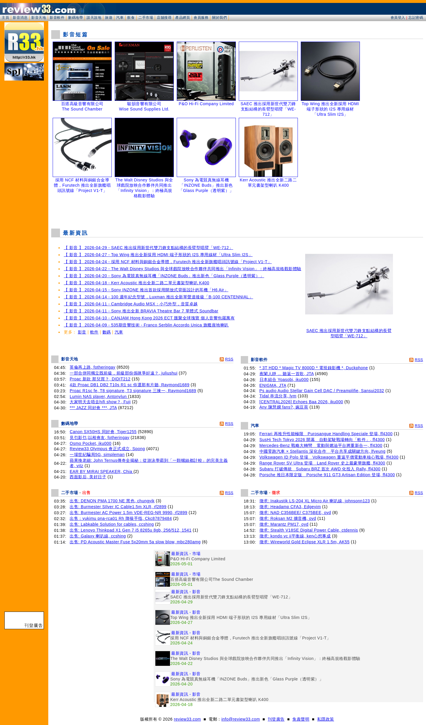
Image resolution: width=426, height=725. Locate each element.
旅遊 (108, 18)
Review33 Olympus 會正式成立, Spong (107, 448)
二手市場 (145, 18)
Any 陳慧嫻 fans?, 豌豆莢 (284, 407)
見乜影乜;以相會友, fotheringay (99, 437)
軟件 (94, 332)
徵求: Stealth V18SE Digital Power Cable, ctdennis (309, 530)
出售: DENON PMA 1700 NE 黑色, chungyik (112, 500)
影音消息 (20, 18)
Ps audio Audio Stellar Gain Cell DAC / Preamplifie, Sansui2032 (322, 390)
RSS (229, 359)
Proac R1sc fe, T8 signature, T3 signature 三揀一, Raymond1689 (133, 390)
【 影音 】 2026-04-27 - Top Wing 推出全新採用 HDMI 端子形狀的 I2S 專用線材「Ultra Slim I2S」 (158, 254)
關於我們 (219, 18)
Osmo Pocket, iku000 (90, 443)
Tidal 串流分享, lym (278, 396)
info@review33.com (240, 719)
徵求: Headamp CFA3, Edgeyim (290, 506)
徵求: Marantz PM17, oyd (284, 524)
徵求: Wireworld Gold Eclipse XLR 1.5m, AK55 (305, 542)
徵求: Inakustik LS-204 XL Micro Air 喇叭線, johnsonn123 (315, 500)
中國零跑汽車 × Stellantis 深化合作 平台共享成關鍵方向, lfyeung (323, 451)
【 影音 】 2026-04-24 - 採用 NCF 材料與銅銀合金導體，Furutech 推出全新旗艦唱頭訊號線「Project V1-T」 (168, 261)
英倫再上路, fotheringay (92, 367)
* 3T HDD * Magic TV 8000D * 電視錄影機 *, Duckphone (314, 367)
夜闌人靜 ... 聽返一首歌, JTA (287, 373)
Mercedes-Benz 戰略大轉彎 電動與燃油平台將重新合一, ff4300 (321, 445)
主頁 (5, 18)
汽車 (119, 18)
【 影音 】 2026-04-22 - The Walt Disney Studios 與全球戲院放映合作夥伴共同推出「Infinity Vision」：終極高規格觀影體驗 (182, 268)
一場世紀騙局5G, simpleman (97, 454)
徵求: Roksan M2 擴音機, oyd (288, 518)
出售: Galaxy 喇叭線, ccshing (98, 536)
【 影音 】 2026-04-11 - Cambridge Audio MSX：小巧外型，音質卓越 (131, 304)
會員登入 (398, 18)
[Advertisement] (237, 209)
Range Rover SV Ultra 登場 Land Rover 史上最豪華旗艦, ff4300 (322, 463)
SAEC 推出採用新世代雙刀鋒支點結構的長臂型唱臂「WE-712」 (349, 331)
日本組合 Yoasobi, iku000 (284, 379)
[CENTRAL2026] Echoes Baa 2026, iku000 (301, 401)
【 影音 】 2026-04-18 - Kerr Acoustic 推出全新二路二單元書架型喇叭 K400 (136, 282)
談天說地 (94, 18)
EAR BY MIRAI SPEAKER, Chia (101, 471)
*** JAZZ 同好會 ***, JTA (93, 407)
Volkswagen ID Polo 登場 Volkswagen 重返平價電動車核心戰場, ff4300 (329, 457)
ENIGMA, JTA (273, 385)
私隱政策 (325, 719)
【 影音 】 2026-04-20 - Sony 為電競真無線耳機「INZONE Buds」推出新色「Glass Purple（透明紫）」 (164, 275)
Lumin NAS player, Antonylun (99, 396)
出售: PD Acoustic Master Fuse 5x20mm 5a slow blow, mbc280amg (135, 542)
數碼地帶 (75, 18)
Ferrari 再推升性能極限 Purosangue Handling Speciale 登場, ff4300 (326, 433)
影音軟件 (57, 18)
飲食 (131, 18)
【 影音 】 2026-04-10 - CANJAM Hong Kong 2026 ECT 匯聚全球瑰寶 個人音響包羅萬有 (149, 318)
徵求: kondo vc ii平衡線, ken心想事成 (295, 536)
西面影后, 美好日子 (88, 476)
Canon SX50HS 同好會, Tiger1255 (103, 431)
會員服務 (201, 18)
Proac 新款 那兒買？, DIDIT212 (100, 379)
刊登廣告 (276, 719)
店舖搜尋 (164, 18)
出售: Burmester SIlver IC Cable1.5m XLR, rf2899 (118, 506)
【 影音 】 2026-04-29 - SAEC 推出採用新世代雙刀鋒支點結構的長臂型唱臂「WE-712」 (148, 247)
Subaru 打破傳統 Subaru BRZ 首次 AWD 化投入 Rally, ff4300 (320, 469)
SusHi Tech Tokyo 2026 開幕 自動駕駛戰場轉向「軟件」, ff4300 (322, 439)
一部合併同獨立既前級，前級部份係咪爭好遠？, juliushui (123, 373)
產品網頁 (182, 18)
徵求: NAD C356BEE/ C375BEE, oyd (295, 512)
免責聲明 (300, 719)
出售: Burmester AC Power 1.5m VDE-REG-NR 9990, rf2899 (128, 512)
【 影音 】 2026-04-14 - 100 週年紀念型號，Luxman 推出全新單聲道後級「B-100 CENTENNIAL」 (158, 297)
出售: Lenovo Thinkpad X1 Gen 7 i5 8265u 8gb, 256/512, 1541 (130, 530)
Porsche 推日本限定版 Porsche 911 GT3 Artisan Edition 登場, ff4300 (327, 474)
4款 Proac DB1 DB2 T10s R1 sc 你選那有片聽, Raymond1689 (129, 384)
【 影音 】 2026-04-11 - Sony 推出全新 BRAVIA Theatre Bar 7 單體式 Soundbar (141, 311)
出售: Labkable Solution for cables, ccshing (112, 524)
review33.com (187, 719)
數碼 (106, 332)
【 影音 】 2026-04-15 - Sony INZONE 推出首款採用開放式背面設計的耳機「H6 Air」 (146, 289)
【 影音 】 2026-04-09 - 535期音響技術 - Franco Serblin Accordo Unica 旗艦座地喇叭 (146, 325)
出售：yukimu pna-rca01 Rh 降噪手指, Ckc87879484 (121, 518)
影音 (82, 332)
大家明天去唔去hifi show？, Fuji (100, 401)
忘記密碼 (415, 18)
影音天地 (38, 18)
